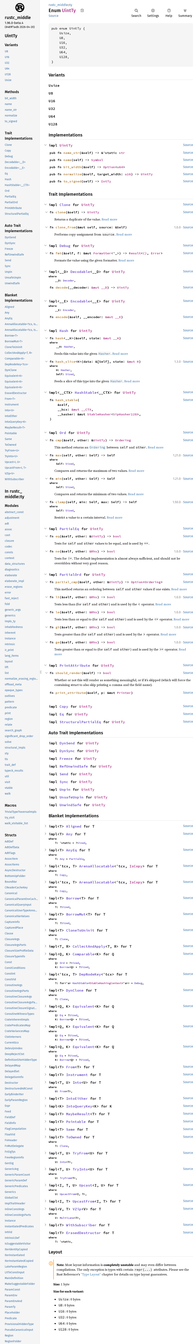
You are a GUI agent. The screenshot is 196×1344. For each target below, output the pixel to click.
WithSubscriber (81, 1225)
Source (54, 16)
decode (61, 287)
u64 (120, 167)
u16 (128, 174)
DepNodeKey (90, 974)
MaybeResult (78, 1114)
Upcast (85, 1185)
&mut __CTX (81, 409)
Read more (109, 219)
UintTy (66, 145)
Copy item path (82, 10)
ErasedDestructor (83, 1232)
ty (70, 5)
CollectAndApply (89, 946)
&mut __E (113, 317)
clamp (60, 502)
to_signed (72, 181)
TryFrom (80, 1153)
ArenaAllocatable (96, 866)
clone (60, 212)
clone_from (65, 227)
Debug (65, 245)
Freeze (66, 758)
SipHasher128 (125, 414)
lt (58, 597)
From (70, 1067)
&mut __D (99, 287)
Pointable (76, 1121)
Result (135, 253)
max (58, 455)
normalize (72, 174)
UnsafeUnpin (72, 797)
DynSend (67, 743)
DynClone (75, 990)
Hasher (68, 346)
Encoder (68, 310)
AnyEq (71, 850)
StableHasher (99, 414)
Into (77, 1082)
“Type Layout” (91, 1274)
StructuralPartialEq (80, 722)
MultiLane (67, 1218)
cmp (58, 440)
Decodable (80, 271)
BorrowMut (76, 914)
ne (58, 551)
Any (69, 834)
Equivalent (83, 1006)
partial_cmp (66, 582)
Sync (64, 781)
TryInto (80, 1169)
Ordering (123, 440)
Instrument (77, 1074)
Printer (124, 693)
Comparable (83, 954)
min (58, 479)
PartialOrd (70, 574)
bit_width (72, 167)
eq (58, 536)
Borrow (72, 898)
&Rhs (93, 551)
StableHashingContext (106, 983)
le (58, 612)
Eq (62, 714)
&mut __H (111, 338)
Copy (64, 706)
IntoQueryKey (79, 1106)
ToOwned (73, 1137)
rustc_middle (58, 5)
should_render (68, 673)
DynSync (67, 751)
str (122, 153)
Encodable (80, 301)
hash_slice (65, 361)
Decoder (68, 280)
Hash (64, 330)
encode (61, 317)
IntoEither (77, 1098)
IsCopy (135, 866)
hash (59, 338)
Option (109, 167)
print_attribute (70, 693)
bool (117, 536)
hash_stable (66, 400)
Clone (65, 204)
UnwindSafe (70, 805)
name (67, 160)
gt (58, 627)
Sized (69, 374)
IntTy (106, 181)
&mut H (133, 361)
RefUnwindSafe (74, 766)
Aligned (73, 826)
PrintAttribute (75, 665)
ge (58, 642)
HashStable (86, 392)
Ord (63, 432)
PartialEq (69, 529)
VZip (77, 1209)
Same (70, 1129)
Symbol (97, 160)
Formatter (102, 253)
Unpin (65, 789)
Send (64, 774)
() (145, 253)
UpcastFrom (68, 1194)
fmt (58, 253)
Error (156, 253)
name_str (71, 153)
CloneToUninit (80, 930)
